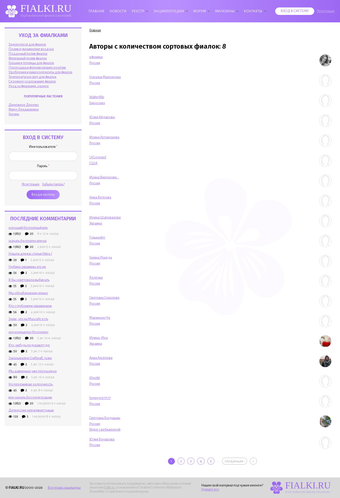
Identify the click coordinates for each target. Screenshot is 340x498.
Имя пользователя (43, 147)
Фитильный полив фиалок (27, 58)
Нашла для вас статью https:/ (30, 254)
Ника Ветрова (100, 197)
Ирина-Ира (98, 338)
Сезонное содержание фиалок (32, 81)
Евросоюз (97, 103)
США (93, 163)
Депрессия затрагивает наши (31, 410)
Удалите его (210, 489)
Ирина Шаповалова (105, 217)
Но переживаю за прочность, (30, 384)
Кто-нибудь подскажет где (29, 345)
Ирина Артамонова (104, 137)
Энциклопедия (168, 11)
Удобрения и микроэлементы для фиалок (40, 72)
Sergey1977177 (100, 398)
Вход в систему (295, 11)
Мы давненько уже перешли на (32, 371)
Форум (199, 11)
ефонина (96, 57)
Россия (94, 63)
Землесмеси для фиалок (27, 44)
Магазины (225, 11)
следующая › (234, 461)
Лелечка (96, 277)
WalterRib (96, 97)
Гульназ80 (97, 237)
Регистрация (326, 11)
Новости (118, 11)
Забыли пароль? (53, 184)
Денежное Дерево (23, 105)
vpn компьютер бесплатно (28, 332)
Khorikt (94, 378)
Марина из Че (99, 318)
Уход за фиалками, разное (28, 86)
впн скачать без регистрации (30, 397)
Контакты (253, 11)
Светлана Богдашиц (104, 418)
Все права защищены (64, 488)
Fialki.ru (109, 487)
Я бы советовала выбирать (28, 280)
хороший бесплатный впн (28, 228)
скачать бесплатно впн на (27, 241)
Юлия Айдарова (102, 117)
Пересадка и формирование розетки (37, 67)
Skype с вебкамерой (104, 429)
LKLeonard (97, 157)
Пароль (43, 166)
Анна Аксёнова (100, 358)
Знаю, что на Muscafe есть (28, 319)
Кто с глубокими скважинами (30, 306)
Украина (95, 223)
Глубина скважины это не (27, 267)
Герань (13, 114)
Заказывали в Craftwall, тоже (30, 358)
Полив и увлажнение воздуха (31, 49)
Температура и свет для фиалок (32, 77)
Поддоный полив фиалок (27, 54)
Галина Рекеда (100, 257)
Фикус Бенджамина (23, 109)
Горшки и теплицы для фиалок (31, 63)
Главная (96, 11)
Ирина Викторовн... (104, 177)
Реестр (138, 11)
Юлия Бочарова (101, 439)
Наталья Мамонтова (105, 77)
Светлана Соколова (104, 298)
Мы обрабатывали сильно (28, 293)
